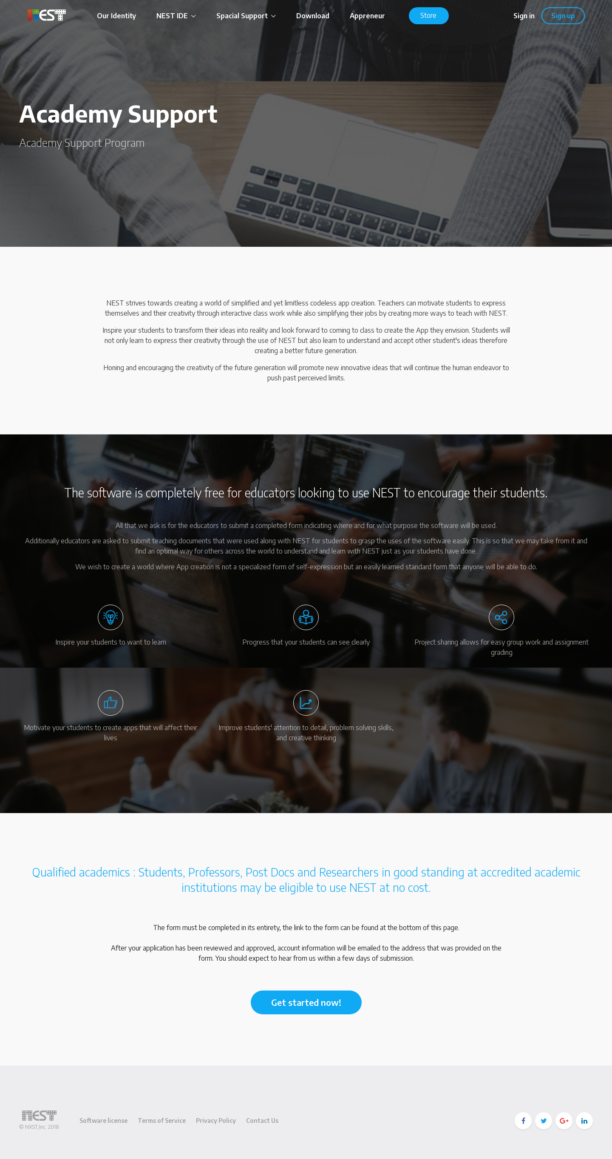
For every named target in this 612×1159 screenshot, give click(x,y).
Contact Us (262, 1120)
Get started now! (306, 1002)
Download (312, 15)
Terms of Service (162, 1120)
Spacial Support (246, 15)
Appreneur (367, 15)
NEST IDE (176, 15)
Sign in (524, 15)
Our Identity (116, 15)
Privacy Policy (216, 1120)
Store (428, 15)
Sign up (563, 15)
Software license (103, 1120)
